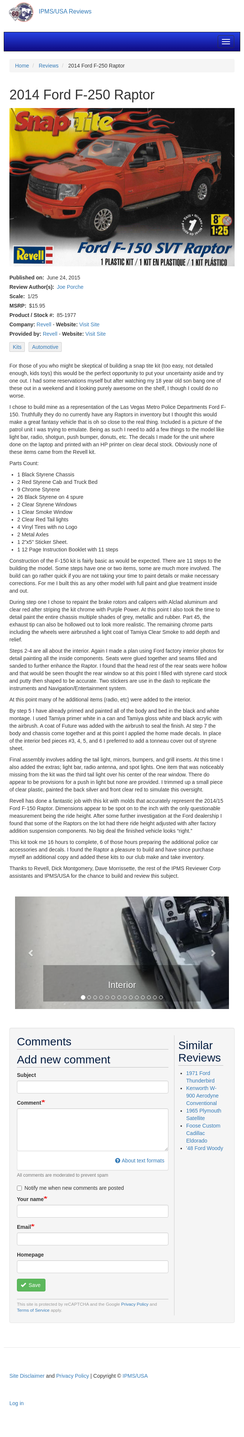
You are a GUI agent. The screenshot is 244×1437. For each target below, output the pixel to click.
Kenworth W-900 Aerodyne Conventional (202, 1095)
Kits (17, 347)
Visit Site (89, 324)
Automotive (45, 347)
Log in (16, 1403)
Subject (26, 1075)
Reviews (49, 66)
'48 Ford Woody (204, 1148)
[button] (31, 952)
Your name (30, 1199)
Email (24, 1227)
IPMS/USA (135, 1376)
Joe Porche (70, 287)
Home (22, 66)
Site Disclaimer (26, 1376)
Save (31, 1285)
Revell (43, 324)
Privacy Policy (135, 1304)
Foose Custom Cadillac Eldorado (203, 1133)
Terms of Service (33, 1310)
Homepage (30, 1255)
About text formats (139, 1161)
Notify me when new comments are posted (70, 1188)
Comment (29, 1103)
